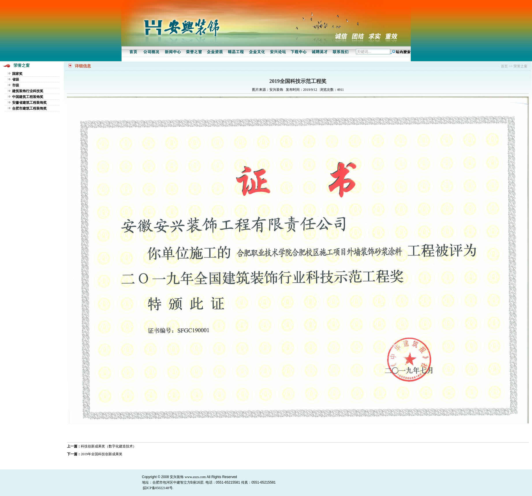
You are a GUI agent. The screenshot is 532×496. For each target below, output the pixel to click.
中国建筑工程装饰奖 (27, 97)
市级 (15, 85)
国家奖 (17, 74)
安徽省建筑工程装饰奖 (29, 103)
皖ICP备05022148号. (158, 488)
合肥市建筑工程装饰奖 (29, 108)
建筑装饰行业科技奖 (27, 91)
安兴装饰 (177, 477)
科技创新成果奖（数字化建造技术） (108, 446)
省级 (15, 79)
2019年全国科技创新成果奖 (101, 454)
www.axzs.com (195, 477)
